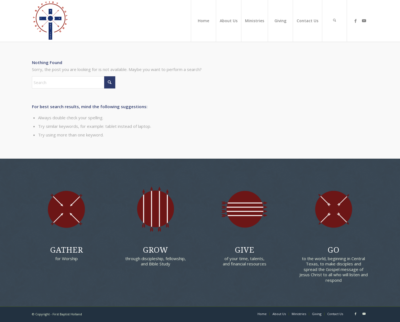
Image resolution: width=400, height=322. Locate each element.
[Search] (334, 21)
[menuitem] (203, 21)
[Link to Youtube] (364, 20)
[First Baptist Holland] (50, 21)
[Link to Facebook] (355, 20)
